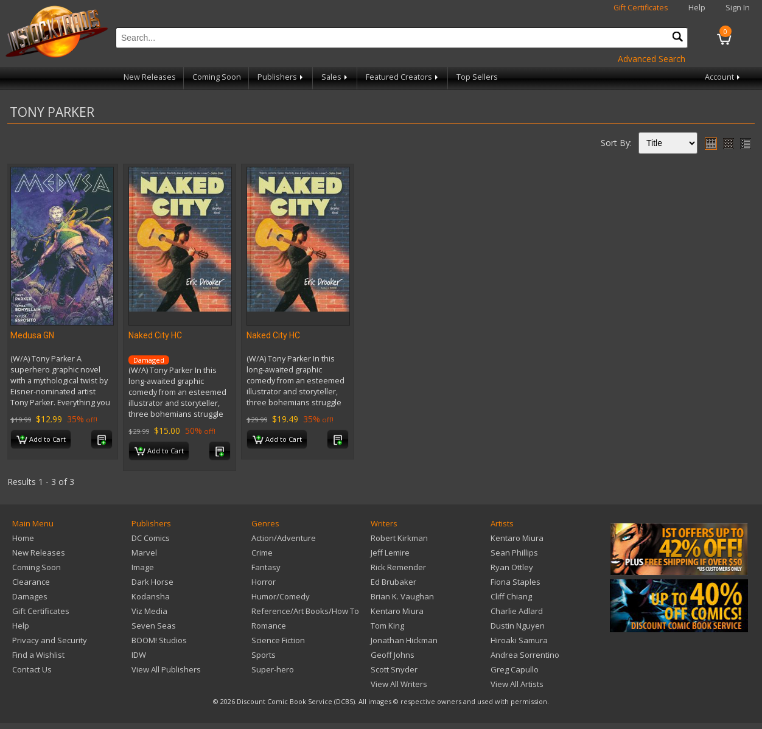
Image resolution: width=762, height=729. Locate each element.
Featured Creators (403, 77)
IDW (138, 654)
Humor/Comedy (280, 596)
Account (723, 77)
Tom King (387, 625)
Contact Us (32, 669)
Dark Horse (152, 581)
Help (696, 7)
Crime (262, 552)
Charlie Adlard (517, 610)
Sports (263, 654)
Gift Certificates (640, 7)
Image (142, 567)
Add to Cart (41, 439)
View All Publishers (166, 669)
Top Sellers (477, 77)
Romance (268, 625)
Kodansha (150, 596)
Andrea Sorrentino (525, 654)
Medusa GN (32, 335)
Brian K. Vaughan (402, 596)
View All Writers (399, 683)
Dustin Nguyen (518, 625)
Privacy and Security (49, 640)
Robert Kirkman (399, 537)
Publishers (281, 77)
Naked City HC (155, 335)
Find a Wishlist (38, 654)
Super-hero (272, 669)
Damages (29, 596)
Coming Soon (216, 77)
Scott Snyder (394, 669)
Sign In (737, 7)
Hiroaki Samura (519, 640)
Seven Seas (153, 625)
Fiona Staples (515, 581)
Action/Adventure (283, 537)
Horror (263, 581)
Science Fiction (278, 640)
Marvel (144, 552)
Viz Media (149, 610)
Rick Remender (398, 567)
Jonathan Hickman (404, 640)
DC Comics (150, 537)
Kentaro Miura (397, 610)
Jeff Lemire (390, 552)
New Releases (150, 77)
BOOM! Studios (159, 640)
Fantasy (266, 567)
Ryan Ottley (512, 567)
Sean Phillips (514, 552)
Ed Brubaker (393, 581)
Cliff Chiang (511, 596)
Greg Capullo (515, 669)
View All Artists (517, 683)
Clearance (31, 581)
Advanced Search (651, 59)
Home (23, 537)
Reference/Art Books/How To (305, 610)
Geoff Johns (392, 654)
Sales (335, 77)
